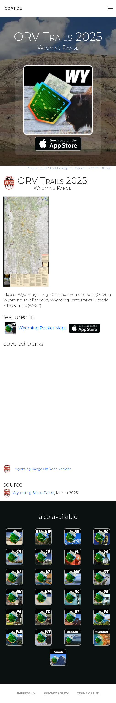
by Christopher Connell (58, 168)
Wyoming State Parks (33, 493)
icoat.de (12, 8)
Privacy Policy (56, 693)
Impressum (26, 693)
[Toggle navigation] (110, 8)
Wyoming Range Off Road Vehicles (43, 469)
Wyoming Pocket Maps (42, 327)
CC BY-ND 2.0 (100, 168)
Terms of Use (88, 693)
